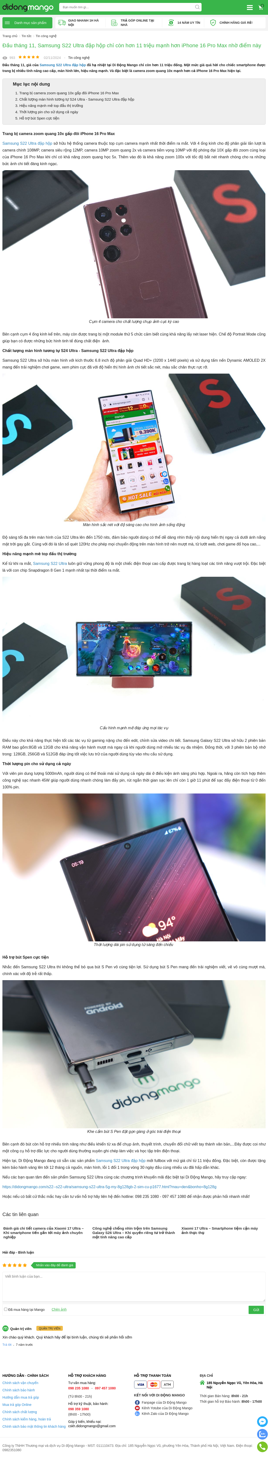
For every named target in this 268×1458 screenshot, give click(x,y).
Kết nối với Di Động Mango (159, 1395)
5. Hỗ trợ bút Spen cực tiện (37, 118)
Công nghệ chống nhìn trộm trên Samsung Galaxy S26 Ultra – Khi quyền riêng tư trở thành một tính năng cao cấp (133, 1232)
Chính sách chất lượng (19, 1412)
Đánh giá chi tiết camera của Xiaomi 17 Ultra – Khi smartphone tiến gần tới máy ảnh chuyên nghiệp (43, 1232)
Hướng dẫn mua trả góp (20, 1397)
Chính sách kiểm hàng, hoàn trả (26, 1419)
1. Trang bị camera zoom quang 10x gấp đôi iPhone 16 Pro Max (67, 93)
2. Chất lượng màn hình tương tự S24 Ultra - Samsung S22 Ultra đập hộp (74, 99)
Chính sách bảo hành (18, 1390)
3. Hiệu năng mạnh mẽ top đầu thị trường (49, 105)
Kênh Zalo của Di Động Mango (165, 1413)
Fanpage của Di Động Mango (164, 1402)
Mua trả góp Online (17, 1404)
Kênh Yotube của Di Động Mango (167, 1408)
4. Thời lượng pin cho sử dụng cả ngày (46, 112)
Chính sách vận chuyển (20, 1383)
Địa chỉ (206, 1375)
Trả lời (6, 1344)
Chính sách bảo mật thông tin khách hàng (34, 1426)
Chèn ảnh (59, 1309)
